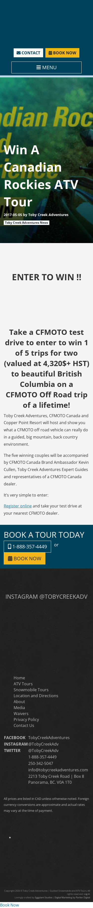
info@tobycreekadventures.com (58, 770)
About (19, 701)
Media (19, 707)
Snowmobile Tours (31, 689)
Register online (18, 506)
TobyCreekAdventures (49, 737)
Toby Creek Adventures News (26, 222)
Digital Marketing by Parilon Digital (72, 897)
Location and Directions (36, 695)
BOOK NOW (62, 53)
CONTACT (28, 53)
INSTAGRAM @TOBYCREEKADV (46, 596)
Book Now (9, 905)
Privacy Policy (26, 719)
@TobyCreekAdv (43, 744)
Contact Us (24, 725)
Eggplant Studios (43, 897)
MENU (46, 67)
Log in (87, 894)
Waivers (21, 713)
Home (19, 678)
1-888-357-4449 (27, 546)
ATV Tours (23, 684)
